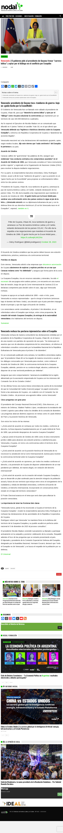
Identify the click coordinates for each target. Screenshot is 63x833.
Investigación (29, 16)
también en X (23, 208)
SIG (7, 694)
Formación (38, 16)
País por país (10, 16)
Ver (60, 806)
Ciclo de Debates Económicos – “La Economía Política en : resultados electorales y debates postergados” (29, 688)
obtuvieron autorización (52, 264)
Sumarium (5, 323)
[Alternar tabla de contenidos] (55, 92)
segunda (7, 568)
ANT (3, 694)
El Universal (5, 554)
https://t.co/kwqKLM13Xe (31, 237)
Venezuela (4, 56)
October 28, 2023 (48, 242)
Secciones (18, 16)
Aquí (60, 639)
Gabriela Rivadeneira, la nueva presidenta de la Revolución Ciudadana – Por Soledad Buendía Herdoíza (31, 794)
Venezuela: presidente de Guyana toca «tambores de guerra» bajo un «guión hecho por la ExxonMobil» (30, 95)
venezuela (13, 568)
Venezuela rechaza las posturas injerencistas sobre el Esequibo (19, 97)
